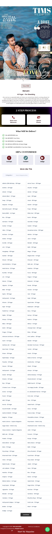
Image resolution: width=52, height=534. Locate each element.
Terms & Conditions (34, 526)
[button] (2, 43)
